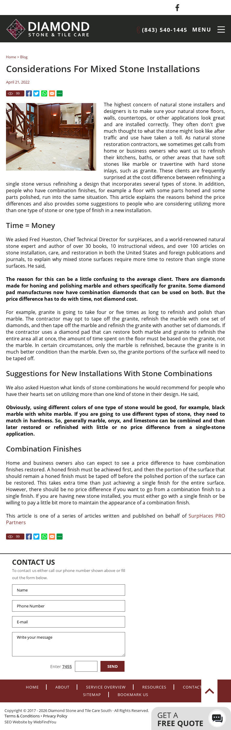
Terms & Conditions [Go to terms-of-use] (22, 716)
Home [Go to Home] (11, 56)
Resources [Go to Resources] (154, 687)
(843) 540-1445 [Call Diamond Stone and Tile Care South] (164, 29)
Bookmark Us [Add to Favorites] (133, 694)
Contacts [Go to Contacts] (194, 687)
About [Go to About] (62, 687)
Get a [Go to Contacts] (185, 719)
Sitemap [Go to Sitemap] (92, 694)
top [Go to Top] (209, 691)
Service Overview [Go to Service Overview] (106, 687)
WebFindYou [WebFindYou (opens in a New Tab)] (44, 722)
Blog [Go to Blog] (24, 56)
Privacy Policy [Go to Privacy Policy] (55, 716)
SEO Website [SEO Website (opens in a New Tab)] (16, 722)
